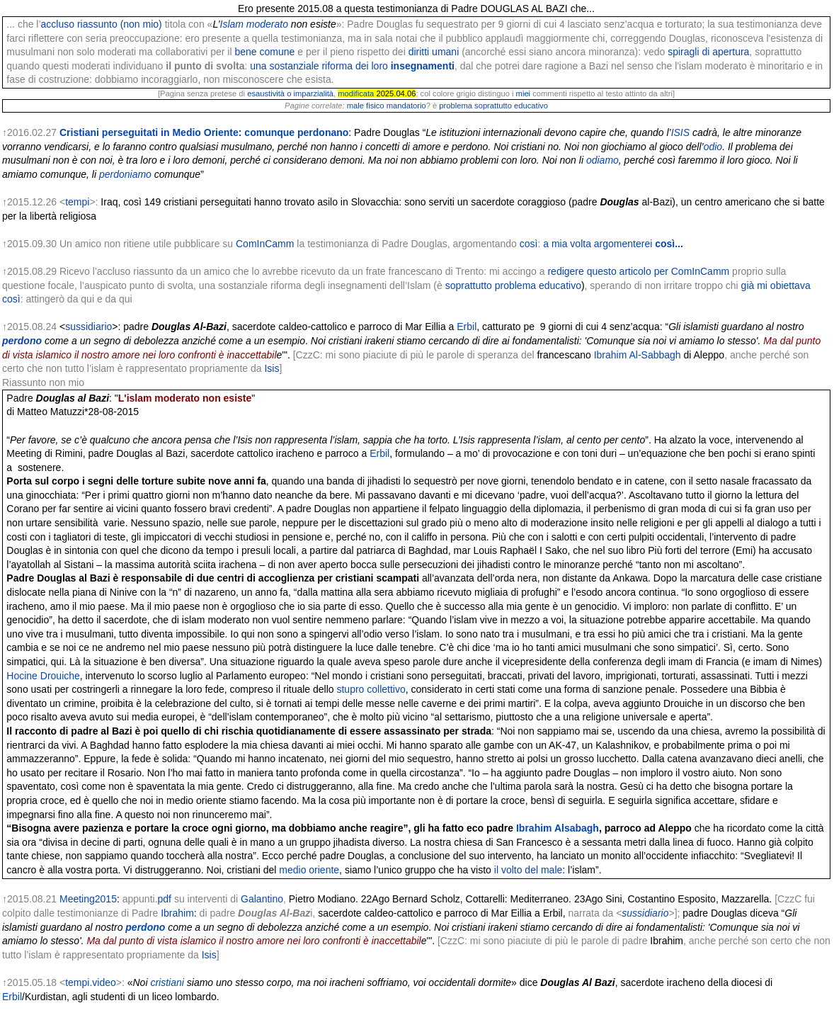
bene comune (264, 51)
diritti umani (434, 51)
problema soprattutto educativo (493, 105)
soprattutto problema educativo (513, 285)
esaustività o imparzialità (290, 93)
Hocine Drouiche (43, 675)
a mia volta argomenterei (613, 243)
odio (713, 146)
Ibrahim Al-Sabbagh (637, 355)
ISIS (680, 132)
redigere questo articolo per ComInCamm (638, 271)
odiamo (602, 160)
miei (523, 93)
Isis (271, 368)
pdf (164, 899)
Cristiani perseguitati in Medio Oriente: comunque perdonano (203, 132)
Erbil (466, 326)
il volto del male (528, 870)
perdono (22, 340)
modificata (356, 93)
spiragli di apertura (708, 51)
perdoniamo (125, 174)
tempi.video (90, 982)
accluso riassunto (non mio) (101, 24)
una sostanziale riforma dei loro (352, 66)
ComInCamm (265, 243)
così (529, 243)
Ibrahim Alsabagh (557, 828)
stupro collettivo (370, 689)
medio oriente (309, 870)
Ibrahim (177, 913)
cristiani (166, 982)
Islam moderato (254, 24)
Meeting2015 (88, 899)
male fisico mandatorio (386, 105)
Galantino (262, 899)
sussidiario (88, 326)
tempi (77, 202)
